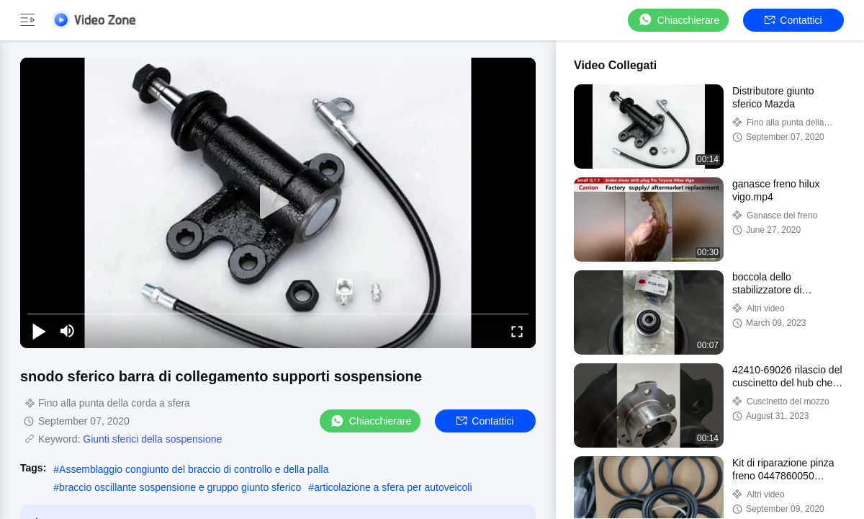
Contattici (793, 20)
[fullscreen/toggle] (517, 331)
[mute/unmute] (67, 331)
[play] (278, 203)
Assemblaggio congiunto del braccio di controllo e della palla (193, 469)
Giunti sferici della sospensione (152, 439)
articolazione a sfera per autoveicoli (393, 487)
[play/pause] (38, 331)
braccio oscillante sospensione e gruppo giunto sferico (180, 487)
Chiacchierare (678, 19)
